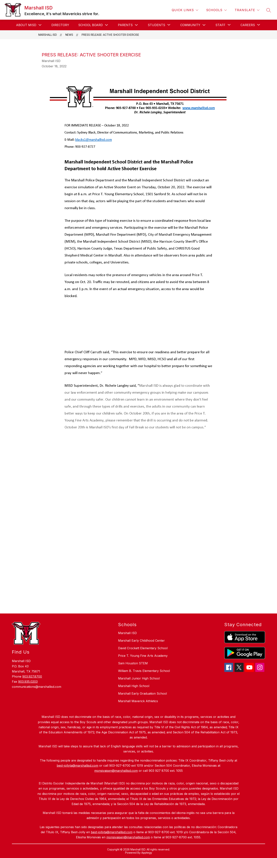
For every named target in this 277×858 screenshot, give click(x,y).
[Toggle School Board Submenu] (106, 25)
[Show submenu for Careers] (248, 25)
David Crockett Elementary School (143, 648)
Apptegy (146, 852)
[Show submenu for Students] (156, 25)
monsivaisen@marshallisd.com (128, 837)
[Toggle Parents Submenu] (136, 25)
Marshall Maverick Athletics (138, 701)
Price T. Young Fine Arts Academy (143, 656)
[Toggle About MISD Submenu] (40, 25)
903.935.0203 (28, 681)
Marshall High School (133, 686)
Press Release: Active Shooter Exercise (110, 34)
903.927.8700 (32, 676)
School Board (90, 25)
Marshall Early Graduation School (142, 693)
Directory (60, 25)
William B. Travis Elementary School (144, 671)
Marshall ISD (47, 34)
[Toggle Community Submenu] (204, 25)
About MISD (26, 25)
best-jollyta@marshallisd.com (111, 832)
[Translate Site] (247, 10)
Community (190, 25)
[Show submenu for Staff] (220, 25)
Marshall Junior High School (139, 678)
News (69, 34)
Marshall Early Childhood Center (141, 640)
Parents (125, 25)
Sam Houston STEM (133, 663)
